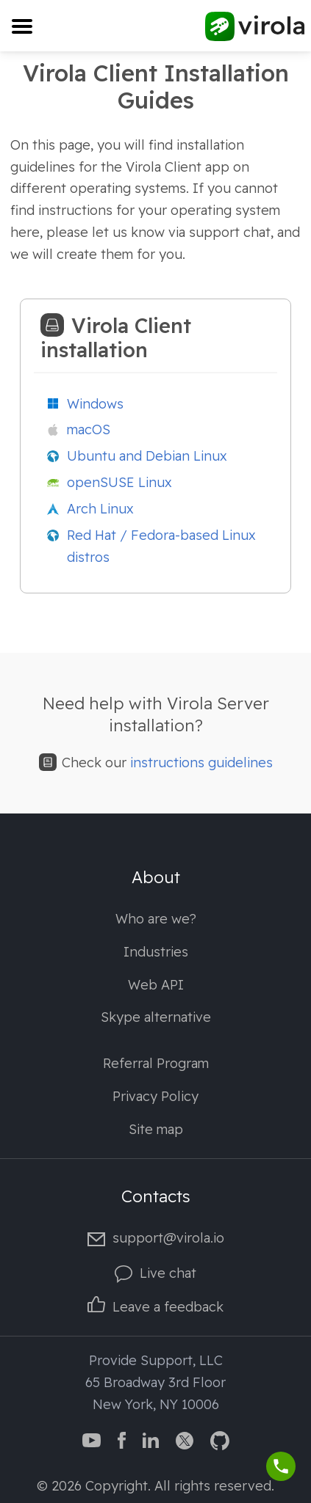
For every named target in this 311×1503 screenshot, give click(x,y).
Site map (156, 1129)
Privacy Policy (155, 1096)
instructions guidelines (201, 762)
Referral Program (156, 1063)
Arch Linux (100, 508)
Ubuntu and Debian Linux (147, 455)
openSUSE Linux (119, 482)
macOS (88, 429)
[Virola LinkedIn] (151, 1439)
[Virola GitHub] (219, 1439)
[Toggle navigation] (21, 26)
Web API (156, 984)
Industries (156, 951)
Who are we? (155, 918)
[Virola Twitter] (184, 1439)
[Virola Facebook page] (122, 1439)
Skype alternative (156, 1017)
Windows (95, 403)
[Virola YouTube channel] (91, 1439)
